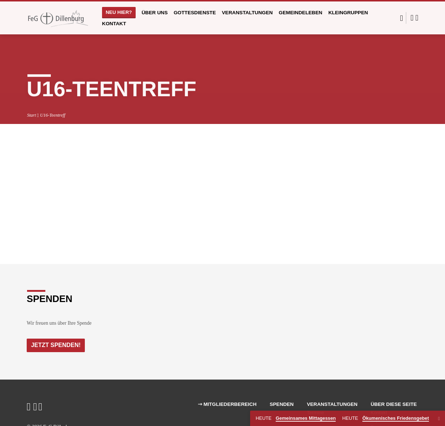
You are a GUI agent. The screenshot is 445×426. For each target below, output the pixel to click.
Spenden (281, 404)
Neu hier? (119, 12)
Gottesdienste (195, 12)
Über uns (154, 12)
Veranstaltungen (247, 12)
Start (31, 115)
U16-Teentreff (52, 115)
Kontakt (114, 23)
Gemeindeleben (300, 12)
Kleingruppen (348, 12)
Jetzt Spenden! (56, 345)
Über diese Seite (394, 404)
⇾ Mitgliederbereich (227, 404)
